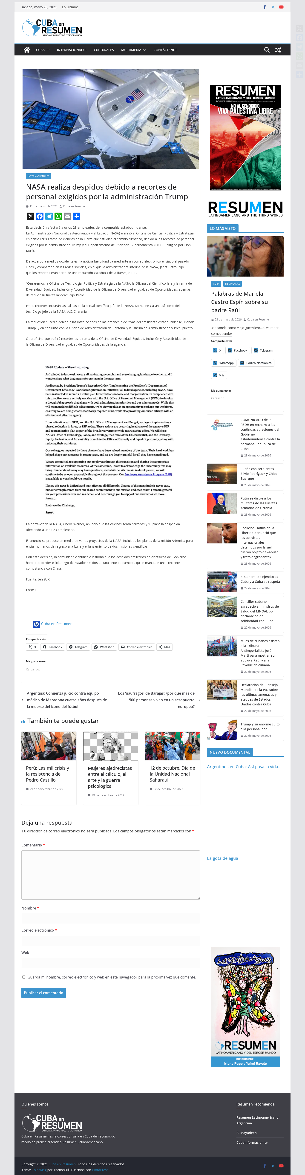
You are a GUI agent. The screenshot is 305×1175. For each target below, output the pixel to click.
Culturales (104, 50)
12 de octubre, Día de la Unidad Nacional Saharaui (172, 774)
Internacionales (71, 50)
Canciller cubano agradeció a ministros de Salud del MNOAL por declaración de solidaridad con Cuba (260, 611)
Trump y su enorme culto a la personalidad (260, 726)
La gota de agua (222, 858)
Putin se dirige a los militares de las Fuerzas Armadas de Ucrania (259, 503)
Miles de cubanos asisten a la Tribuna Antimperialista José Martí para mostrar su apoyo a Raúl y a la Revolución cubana (260, 653)
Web (25, 952)
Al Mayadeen (246, 1133)
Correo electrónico (39, 930)
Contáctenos (165, 50)
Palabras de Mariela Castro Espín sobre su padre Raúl (239, 302)
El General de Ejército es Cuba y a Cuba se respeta (260, 579)
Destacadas (232, 283)
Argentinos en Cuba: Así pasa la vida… (244, 766)
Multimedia (131, 50)
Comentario (33, 845)
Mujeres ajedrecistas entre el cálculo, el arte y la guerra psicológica (110, 777)
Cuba (40, 50)
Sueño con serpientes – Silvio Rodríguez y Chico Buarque (259, 474)
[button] (47, 50)
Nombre (30, 908)
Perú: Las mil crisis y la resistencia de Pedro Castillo (47, 774)
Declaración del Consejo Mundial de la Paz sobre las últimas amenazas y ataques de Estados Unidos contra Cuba (259, 694)
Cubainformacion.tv (252, 1142)
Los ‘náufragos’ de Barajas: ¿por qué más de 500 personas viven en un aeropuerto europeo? (159, 700)
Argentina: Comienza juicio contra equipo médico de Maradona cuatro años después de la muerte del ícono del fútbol (64, 700)
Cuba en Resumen (74, 206)
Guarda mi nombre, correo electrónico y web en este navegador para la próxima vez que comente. (112, 977)
